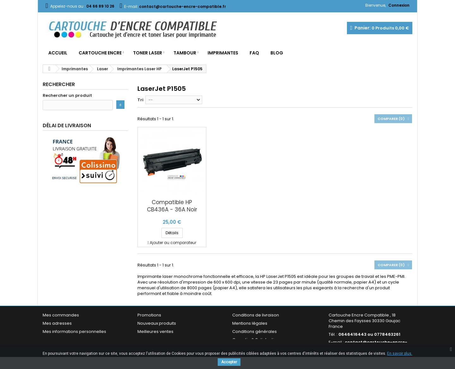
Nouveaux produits (156, 323)
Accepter (229, 362)
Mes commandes (61, 315)
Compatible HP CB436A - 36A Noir (172, 206)
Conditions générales (254, 331)
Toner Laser (147, 53)
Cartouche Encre (100, 53)
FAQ (254, 53)
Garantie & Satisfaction (255, 340)
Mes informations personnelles (74, 331)
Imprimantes (223, 53)
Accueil (57, 53)
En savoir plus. (399, 353)
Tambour (184, 53)
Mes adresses (57, 323)
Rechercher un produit (67, 95)
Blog (276, 53)
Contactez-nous (154, 340)
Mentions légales (249, 323)
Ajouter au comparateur (173, 242)
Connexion (399, 5)
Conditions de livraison (255, 315)
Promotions (149, 315)
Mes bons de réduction (66, 340)
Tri (140, 100)
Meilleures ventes (155, 331)
